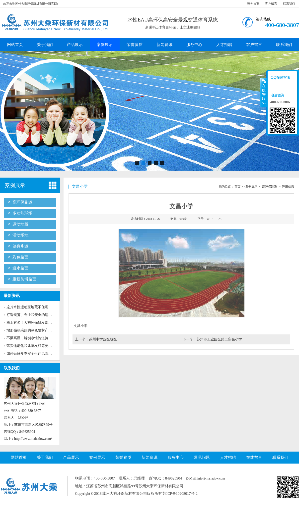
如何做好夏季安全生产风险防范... (32, 353)
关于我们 (45, 44)
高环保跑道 (22, 202)
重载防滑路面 (24, 279)
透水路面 (20, 268)
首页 (237, 186)
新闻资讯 (164, 44)
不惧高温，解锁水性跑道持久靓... (32, 338)
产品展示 (75, 44)
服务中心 (194, 44)
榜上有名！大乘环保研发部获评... (32, 322)
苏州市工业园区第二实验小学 (219, 339)
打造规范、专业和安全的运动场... (32, 315)
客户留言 (271, 3)
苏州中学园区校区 (103, 339)
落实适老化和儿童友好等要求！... (32, 346)
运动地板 (20, 224)
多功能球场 (22, 213)
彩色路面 (20, 257)
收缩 (263, 92)
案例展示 (105, 44)
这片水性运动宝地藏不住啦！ (29, 307)
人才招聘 (224, 44)
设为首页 (253, 3)
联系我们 (289, 3)
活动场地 (20, 235)
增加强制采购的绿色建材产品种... (32, 330)
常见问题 (202, 457)
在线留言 (254, 457)
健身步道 (20, 246)
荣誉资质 (135, 44)
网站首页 (15, 44)
